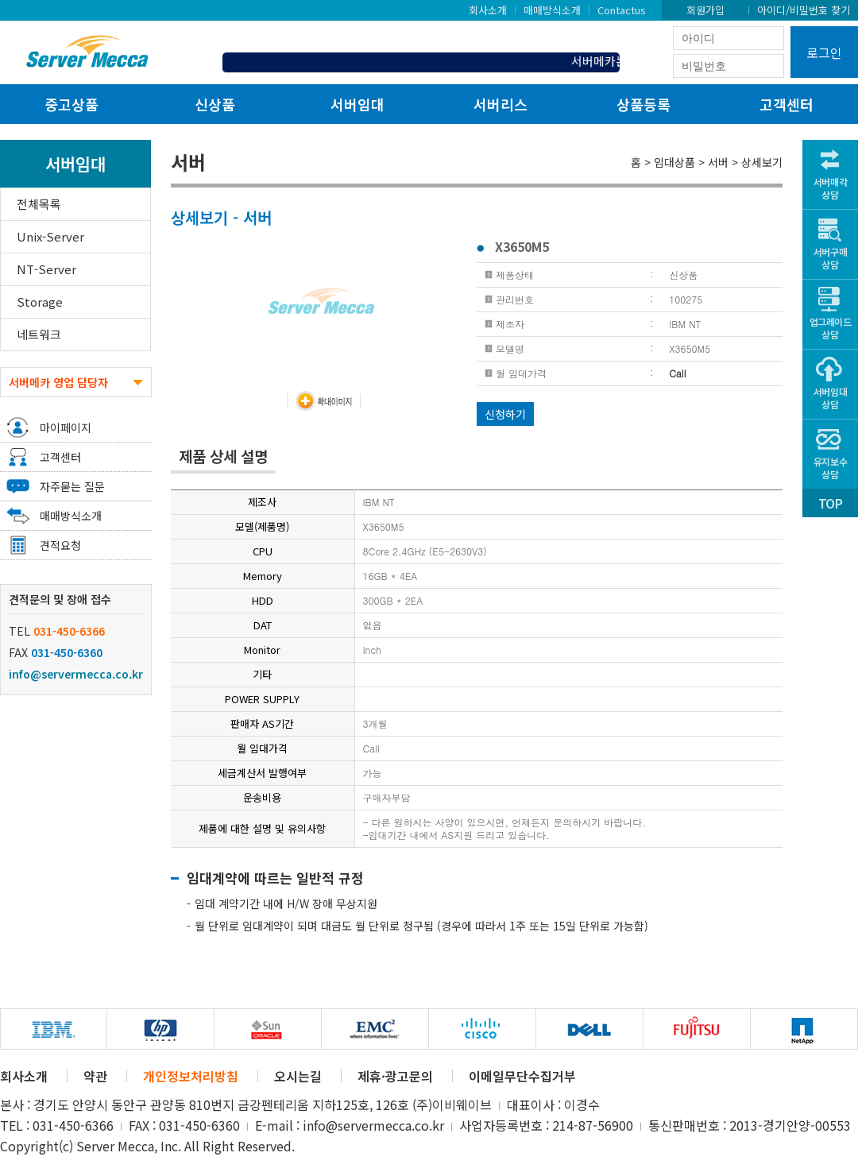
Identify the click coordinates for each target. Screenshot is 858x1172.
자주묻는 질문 (72, 486)
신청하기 (505, 414)
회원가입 (705, 9)
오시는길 (298, 1075)
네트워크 (39, 334)
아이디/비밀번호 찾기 (803, 9)
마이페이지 (65, 427)
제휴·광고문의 (395, 1075)
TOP (830, 503)
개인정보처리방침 (190, 1075)
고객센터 (786, 104)
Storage (40, 301)
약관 (95, 1075)
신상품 (215, 104)
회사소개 (488, 9)
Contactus (621, 9)
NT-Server (46, 269)
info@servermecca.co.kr (76, 674)
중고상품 (71, 104)
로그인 (824, 52)
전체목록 (39, 203)
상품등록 (643, 104)
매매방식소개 (552, 9)
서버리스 (500, 104)
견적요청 (60, 545)
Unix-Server (50, 236)
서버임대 (357, 104)
